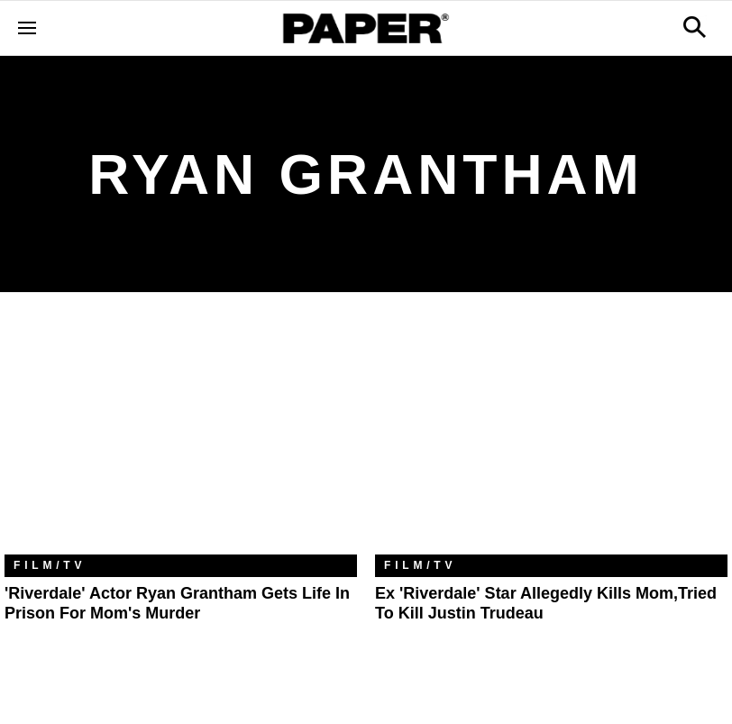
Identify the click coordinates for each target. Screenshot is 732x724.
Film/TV (50, 565)
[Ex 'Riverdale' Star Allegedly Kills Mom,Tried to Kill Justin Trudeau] (551, 436)
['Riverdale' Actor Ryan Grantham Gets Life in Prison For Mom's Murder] (181, 436)
